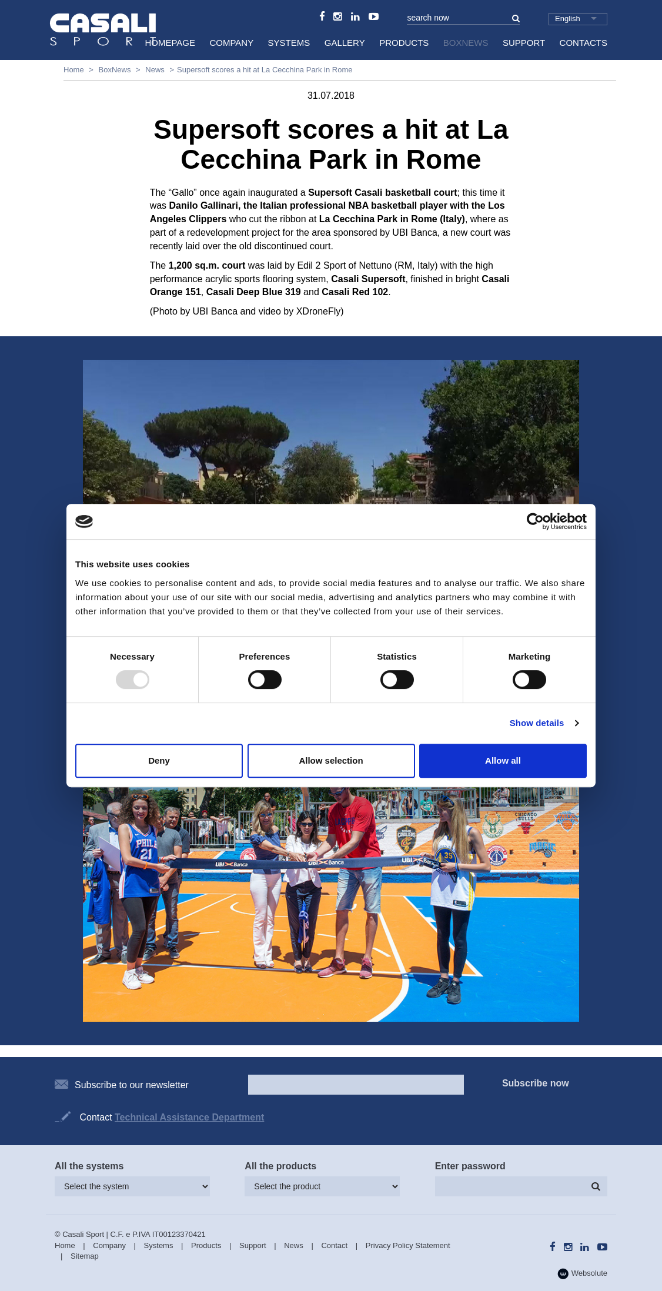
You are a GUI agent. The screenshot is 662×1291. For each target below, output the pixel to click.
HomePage (170, 43)
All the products (280, 1166)
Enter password (470, 1166)
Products (404, 43)
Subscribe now (535, 1083)
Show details (537, 723)
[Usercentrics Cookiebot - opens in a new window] (535, 521)
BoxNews (466, 43)
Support (524, 43)
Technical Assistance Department (189, 1117)
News (155, 69)
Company (231, 43)
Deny (159, 760)
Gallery (345, 43)
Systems (289, 43)
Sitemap (85, 1256)
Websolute (582, 1273)
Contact (334, 1245)
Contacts (583, 43)
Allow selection (331, 760)
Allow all (503, 760)
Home (73, 69)
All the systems (89, 1166)
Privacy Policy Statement (408, 1245)
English (567, 18)
